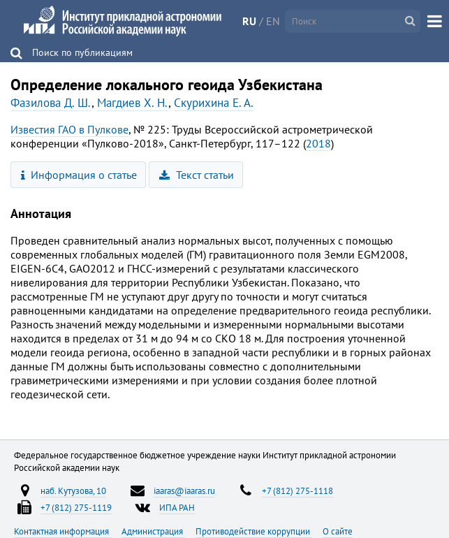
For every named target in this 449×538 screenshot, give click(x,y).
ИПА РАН (177, 507)
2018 (318, 143)
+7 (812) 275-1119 (76, 507)
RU (249, 21)
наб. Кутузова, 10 (73, 490)
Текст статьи (196, 175)
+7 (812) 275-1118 (297, 490)
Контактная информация (62, 531)
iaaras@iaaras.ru (184, 490)
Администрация (153, 531)
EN (273, 21)
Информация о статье (79, 175)
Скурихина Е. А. (213, 102)
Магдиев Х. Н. (132, 102)
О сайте (338, 531)
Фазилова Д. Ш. (50, 102)
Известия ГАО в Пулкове (69, 129)
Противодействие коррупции (254, 531)
